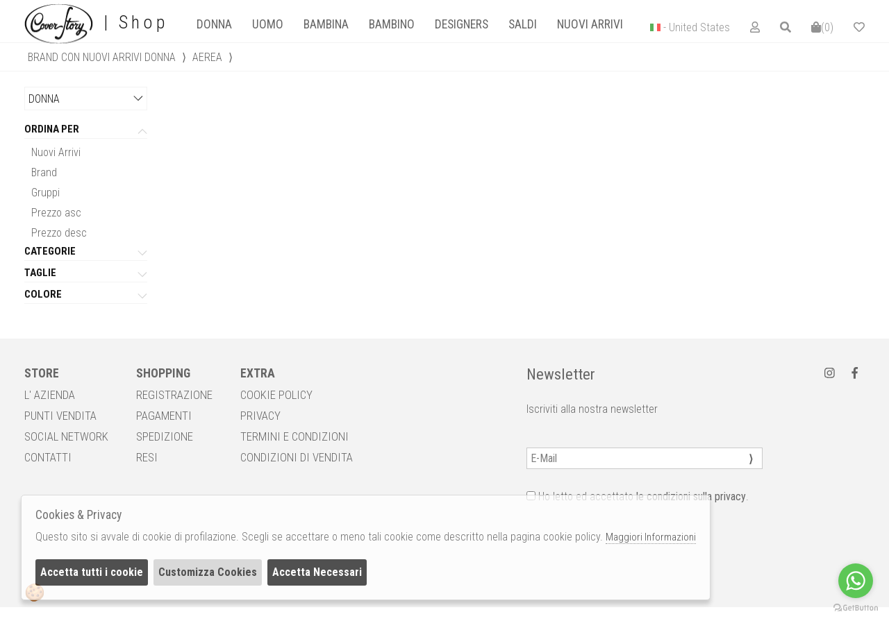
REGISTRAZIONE (174, 395)
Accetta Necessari (317, 572)
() (822, 27)
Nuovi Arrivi (56, 152)
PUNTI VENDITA (60, 416)
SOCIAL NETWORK (66, 436)
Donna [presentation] (214, 24)
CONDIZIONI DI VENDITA (296, 457)
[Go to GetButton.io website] (855, 607)
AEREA (207, 57)
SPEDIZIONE (164, 436)
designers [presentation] (461, 24)
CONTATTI (48, 457)
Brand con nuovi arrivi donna (102, 57)
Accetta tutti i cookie (91, 572)
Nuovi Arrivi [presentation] (590, 24)
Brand (44, 172)
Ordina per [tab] (51, 129)
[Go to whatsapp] (855, 580)
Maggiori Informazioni (651, 537)
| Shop (96, 23)
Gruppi (45, 192)
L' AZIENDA (49, 395)
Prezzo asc (56, 212)
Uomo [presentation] (267, 24)
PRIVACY (260, 416)
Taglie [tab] (40, 273)
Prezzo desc (59, 232)
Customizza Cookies (207, 572)
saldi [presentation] (522, 24)
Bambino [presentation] (392, 24)
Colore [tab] (43, 294)
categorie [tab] (50, 251)
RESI (147, 457)
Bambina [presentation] (326, 24)
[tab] (214, 24)
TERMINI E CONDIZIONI (294, 436)
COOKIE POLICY (276, 395)
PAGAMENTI (164, 416)
